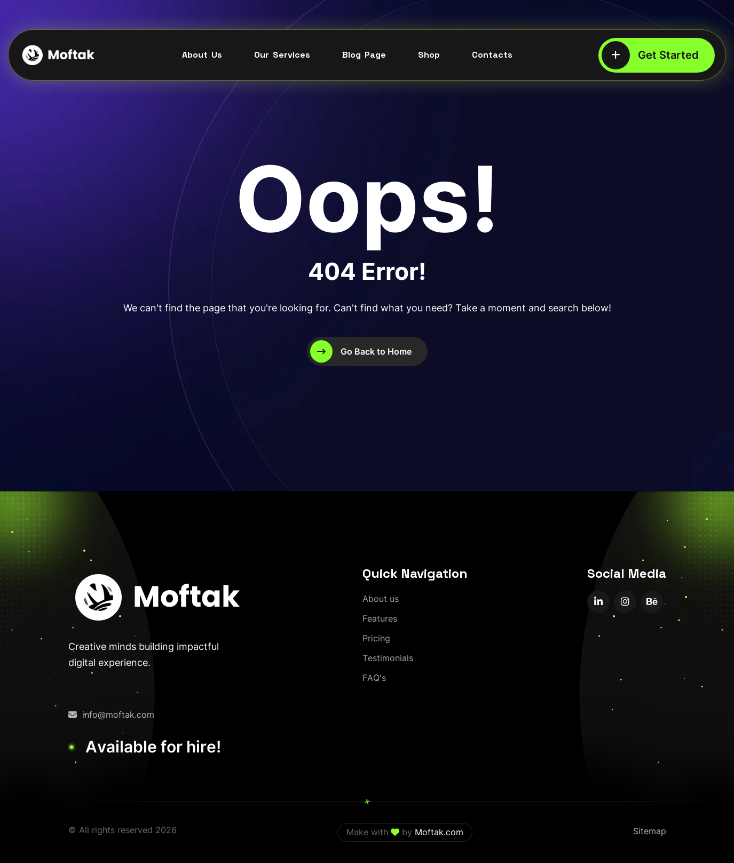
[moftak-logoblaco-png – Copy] (57, 55)
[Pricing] (376, 638)
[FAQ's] (374, 678)
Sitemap (649, 831)
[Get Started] (656, 55)
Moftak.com (439, 832)
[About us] (380, 599)
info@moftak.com (111, 714)
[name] (598, 602)
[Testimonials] (387, 658)
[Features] (379, 618)
